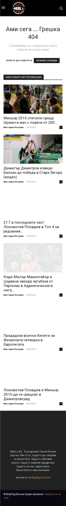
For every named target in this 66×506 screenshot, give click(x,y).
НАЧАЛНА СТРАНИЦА (46, 60)
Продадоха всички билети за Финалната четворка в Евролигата (29, 340)
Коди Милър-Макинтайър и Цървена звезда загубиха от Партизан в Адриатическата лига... (28, 283)
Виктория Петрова (14, 127)
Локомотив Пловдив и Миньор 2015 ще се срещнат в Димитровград (31, 394)
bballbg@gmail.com (39, 477)
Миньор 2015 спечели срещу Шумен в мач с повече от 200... (30, 120)
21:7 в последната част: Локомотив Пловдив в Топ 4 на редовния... (31, 226)
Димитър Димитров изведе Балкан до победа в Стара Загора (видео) (33, 172)
